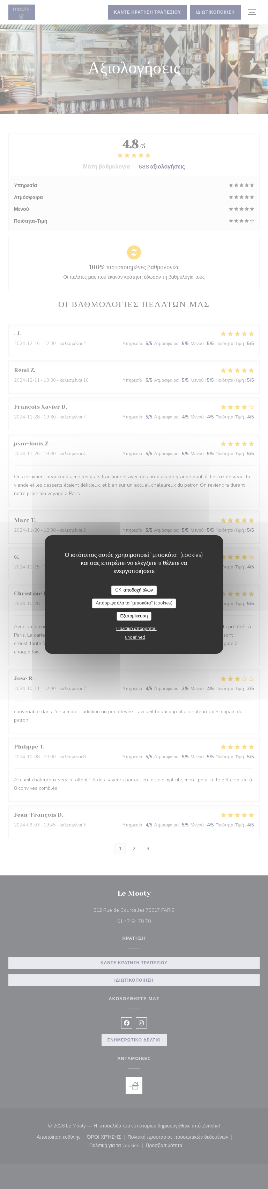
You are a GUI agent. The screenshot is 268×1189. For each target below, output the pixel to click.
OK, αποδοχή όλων (134, 590)
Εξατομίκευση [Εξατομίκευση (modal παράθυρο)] (134, 616)
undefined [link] (135, 637)
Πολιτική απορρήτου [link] (136, 628)
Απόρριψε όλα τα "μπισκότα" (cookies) (134, 603)
